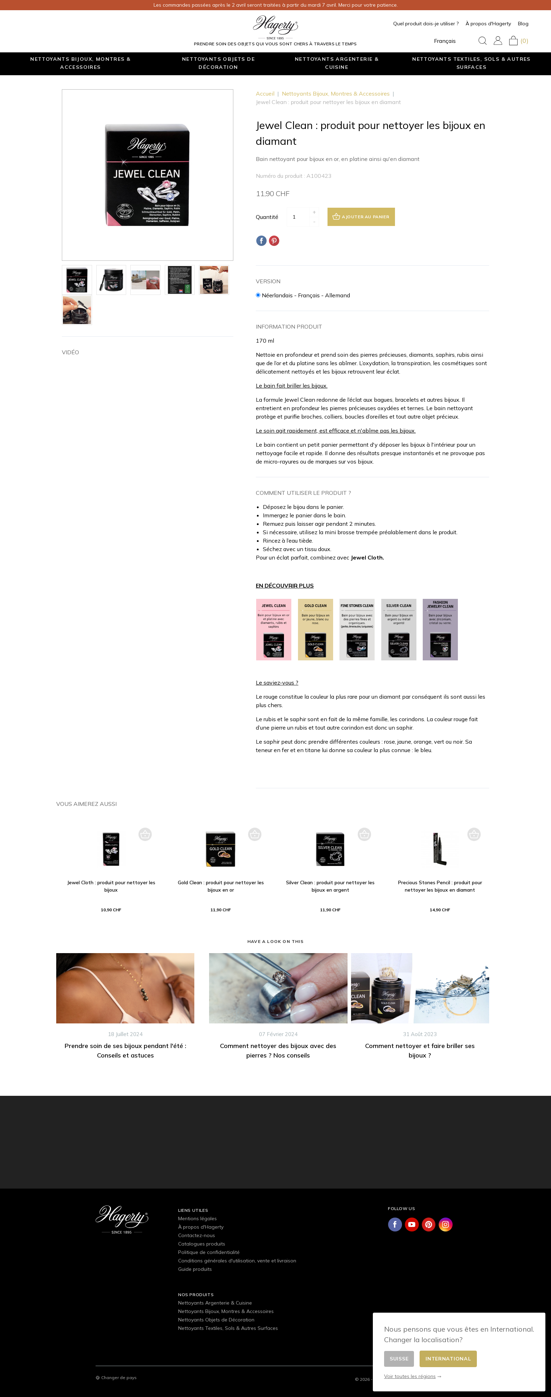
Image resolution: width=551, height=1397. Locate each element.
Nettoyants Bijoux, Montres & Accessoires (80, 63)
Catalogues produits (201, 1244)
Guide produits (195, 1269)
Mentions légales (197, 1218)
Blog (523, 23)
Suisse (399, 1359)
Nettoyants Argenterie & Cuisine (336, 63)
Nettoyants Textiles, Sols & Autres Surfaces (471, 63)
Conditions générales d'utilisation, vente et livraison (237, 1260)
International (448, 1359)
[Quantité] (298, 217)
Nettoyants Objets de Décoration (218, 63)
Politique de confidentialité (209, 1252)
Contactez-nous (196, 1235)
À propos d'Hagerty (488, 23)
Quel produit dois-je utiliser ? (426, 23)
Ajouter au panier (360, 216)
